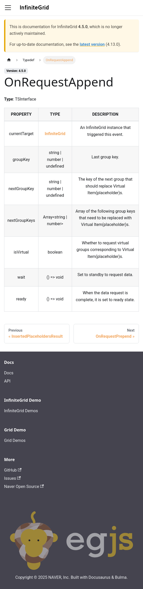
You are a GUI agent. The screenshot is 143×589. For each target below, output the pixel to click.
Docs (8, 372)
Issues (12, 478)
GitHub (13, 470)
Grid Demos (15, 440)
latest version (92, 44)
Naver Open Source (24, 486)
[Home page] (9, 60)
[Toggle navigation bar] (8, 8)
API (7, 381)
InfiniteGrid (55, 133)
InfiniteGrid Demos (21, 410)
